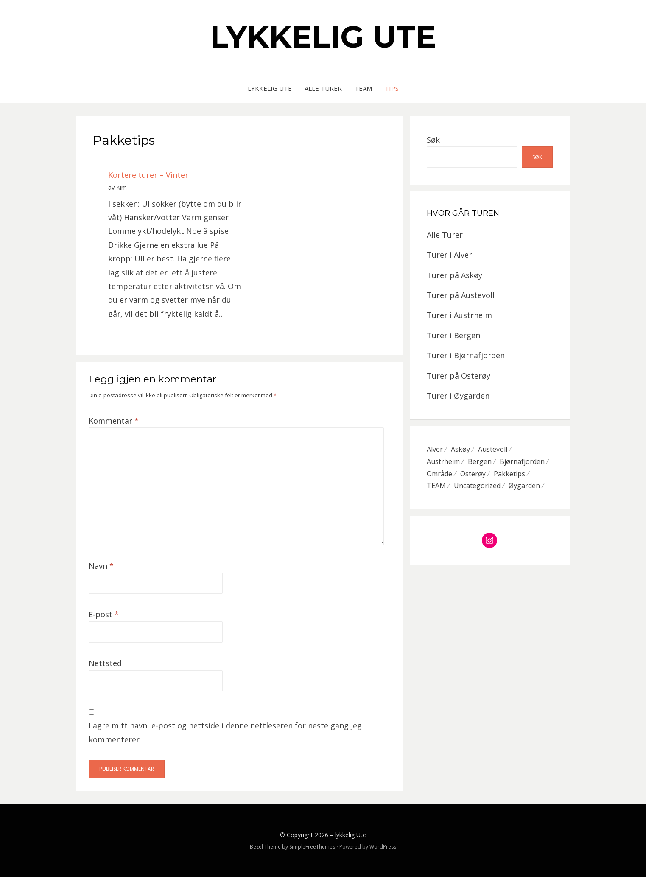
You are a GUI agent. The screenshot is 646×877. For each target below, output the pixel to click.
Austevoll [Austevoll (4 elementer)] (492, 449)
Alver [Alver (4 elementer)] (435, 449)
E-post (104, 614)
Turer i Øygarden (458, 396)
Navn (101, 566)
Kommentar (114, 421)
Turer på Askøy (454, 275)
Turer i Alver (449, 255)
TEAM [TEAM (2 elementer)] (436, 486)
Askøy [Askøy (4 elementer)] (460, 449)
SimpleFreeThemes (312, 846)
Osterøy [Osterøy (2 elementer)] (473, 473)
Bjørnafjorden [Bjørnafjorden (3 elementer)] (522, 461)
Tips (392, 88)
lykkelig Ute (323, 36)
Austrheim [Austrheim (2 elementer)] (443, 461)
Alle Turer (323, 88)
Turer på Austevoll (461, 295)
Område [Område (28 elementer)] (439, 473)
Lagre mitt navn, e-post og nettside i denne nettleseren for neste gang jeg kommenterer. (225, 732)
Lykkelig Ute (270, 88)
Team (363, 88)
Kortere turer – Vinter (148, 175)
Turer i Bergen (453, 335)
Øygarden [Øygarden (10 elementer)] (524, 486)
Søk (433, 140)
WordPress (382, 846)
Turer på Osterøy (458, 376)
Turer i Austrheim (459, 315)
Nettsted (105, 663)
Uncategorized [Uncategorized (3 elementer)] (477, 486)
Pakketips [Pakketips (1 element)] (509, 473)
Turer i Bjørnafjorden (466, 355)
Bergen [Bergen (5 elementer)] (480, 461)
